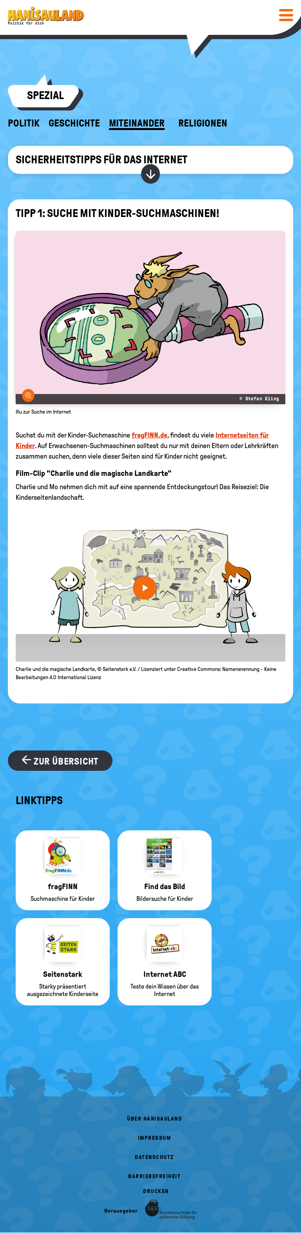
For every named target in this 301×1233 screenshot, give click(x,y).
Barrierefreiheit (154, 1176)
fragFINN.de (149, 435)
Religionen (202, 123)
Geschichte (74, 123)
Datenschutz (154, 1157)
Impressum (154, 1138)
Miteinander (137, 123)
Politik (24, 123)
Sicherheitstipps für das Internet (101, 160)
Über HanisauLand (154, 1119)
